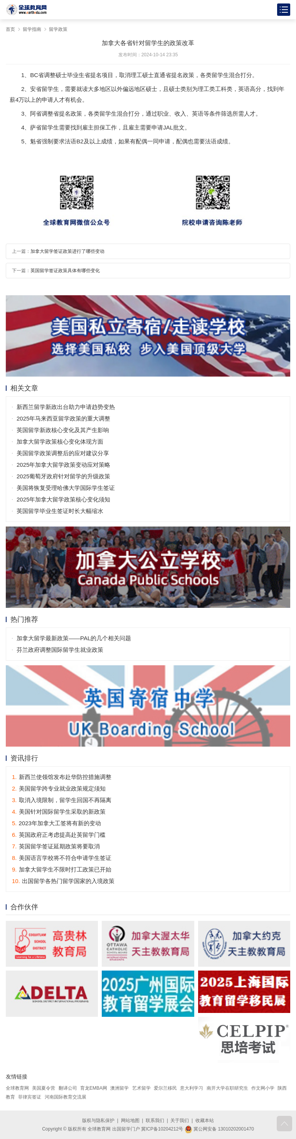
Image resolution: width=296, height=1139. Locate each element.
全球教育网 (17, 1088)
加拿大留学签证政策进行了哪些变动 (67, 251)
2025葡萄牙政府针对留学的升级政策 (63, 476)
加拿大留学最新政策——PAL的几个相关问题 (74, 638)
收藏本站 (204, 1120)
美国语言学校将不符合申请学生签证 (61, 858)
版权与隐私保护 (98, 1120)
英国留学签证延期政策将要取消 (56, 846)
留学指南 (32, 29)
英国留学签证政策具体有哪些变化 (65, 270)
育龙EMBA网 (93, 1088)
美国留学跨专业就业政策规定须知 (59, 788)
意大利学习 (191, 1088)
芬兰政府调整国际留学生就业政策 (60, 649)
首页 (10, 29)
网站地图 (130, 1120)
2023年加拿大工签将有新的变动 (56, 823)
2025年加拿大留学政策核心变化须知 (63, 499)
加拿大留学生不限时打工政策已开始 (61, 869)
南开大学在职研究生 (227, 1088)
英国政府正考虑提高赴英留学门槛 (59, 834)
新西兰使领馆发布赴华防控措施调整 (61, 777)
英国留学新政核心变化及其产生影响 (63, 430)
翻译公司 (68, 1088)
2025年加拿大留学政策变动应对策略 (63, 464)
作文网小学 (262, 1088)
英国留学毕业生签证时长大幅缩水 (60, 511)
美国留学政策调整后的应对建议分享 (63, 453)
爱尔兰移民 (165, 1088)
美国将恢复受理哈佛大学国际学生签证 (66, 488)
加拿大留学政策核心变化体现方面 (60, 441)
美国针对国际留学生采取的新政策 (59, 811)
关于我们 (179, 1120)
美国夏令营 (43, 1088)
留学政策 (58, 29)
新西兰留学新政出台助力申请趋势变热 (66, 407)
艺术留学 (141, 1088)
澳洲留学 (119, 1088)
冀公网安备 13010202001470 (219, 1129)
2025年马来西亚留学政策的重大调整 (63, 418)
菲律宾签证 (29, 1097)
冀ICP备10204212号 (162, 1129)
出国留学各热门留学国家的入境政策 (63, 881)
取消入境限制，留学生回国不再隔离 (61, 800)
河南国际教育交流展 (65, 1097)
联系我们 (155, 1120)
